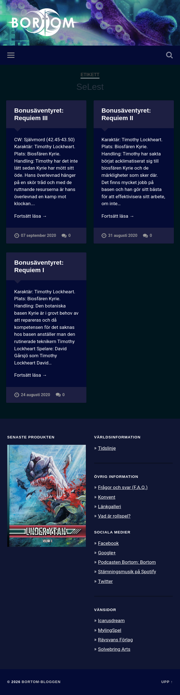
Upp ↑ (167, 682)
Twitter (105, 581)
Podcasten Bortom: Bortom (127, 562)
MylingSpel (109, 630)
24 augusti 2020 (35, 395)
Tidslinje (107, 448)
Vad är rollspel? (114, 516)
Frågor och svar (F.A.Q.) (123, 487)
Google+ (107, 552)
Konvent (106, 497)
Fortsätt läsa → (30, 216)
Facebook (108, 543)
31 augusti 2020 (122, 235)
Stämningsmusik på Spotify (127, 571)
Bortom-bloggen (41, 682)
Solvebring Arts (114, 649)
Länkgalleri (109, 506)
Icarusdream (111, 620)
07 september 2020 (38, 235)
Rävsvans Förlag (115, 639)
